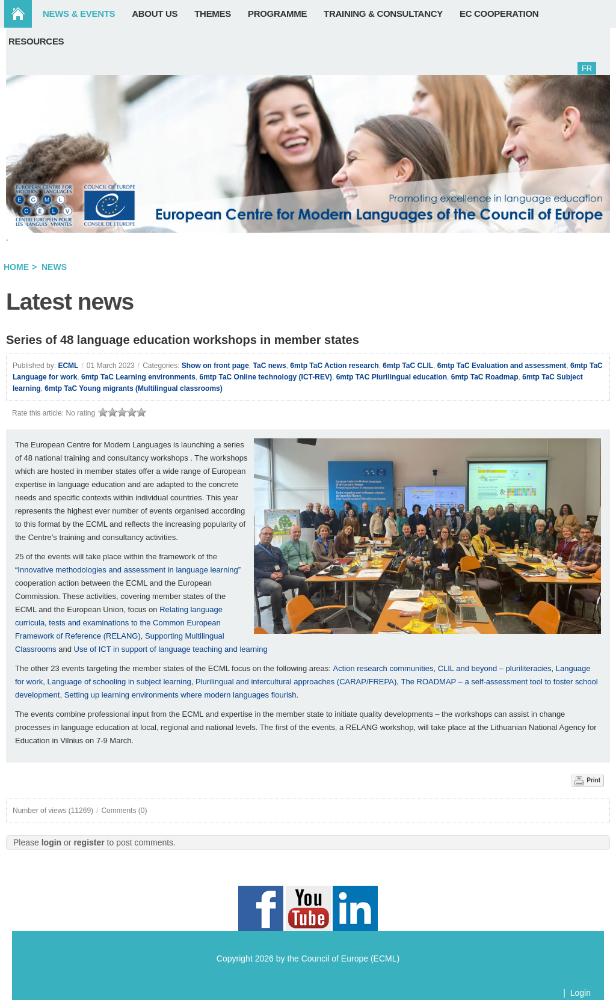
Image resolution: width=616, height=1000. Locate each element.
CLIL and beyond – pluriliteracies (495, 668)
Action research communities (383, 668)
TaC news (269, 365)
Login (580, 993)
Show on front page (215, 365)
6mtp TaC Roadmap (485, 377)
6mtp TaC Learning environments (138, 377)
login (51, 842)
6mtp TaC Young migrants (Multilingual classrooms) (133, 388)
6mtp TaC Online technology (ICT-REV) (266, 377)
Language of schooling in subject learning (119, 681)
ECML (68, 365)
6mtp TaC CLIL (408, 365)
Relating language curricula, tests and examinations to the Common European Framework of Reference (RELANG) (119, 622)
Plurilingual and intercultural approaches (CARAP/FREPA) (296, 681)
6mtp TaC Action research (334, 365)
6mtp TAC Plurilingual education (391, 377)
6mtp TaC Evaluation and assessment (502, 365)
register (88, 842)
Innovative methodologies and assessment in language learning (127, 569)
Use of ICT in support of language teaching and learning (171, 649)
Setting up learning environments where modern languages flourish (180, 694)
